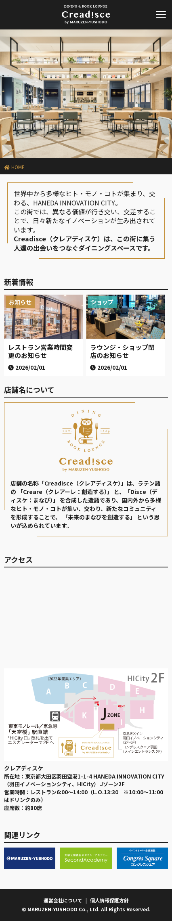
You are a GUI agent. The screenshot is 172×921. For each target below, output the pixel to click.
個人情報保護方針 (109, 900)
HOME (18, 166)
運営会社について (63, 900)
